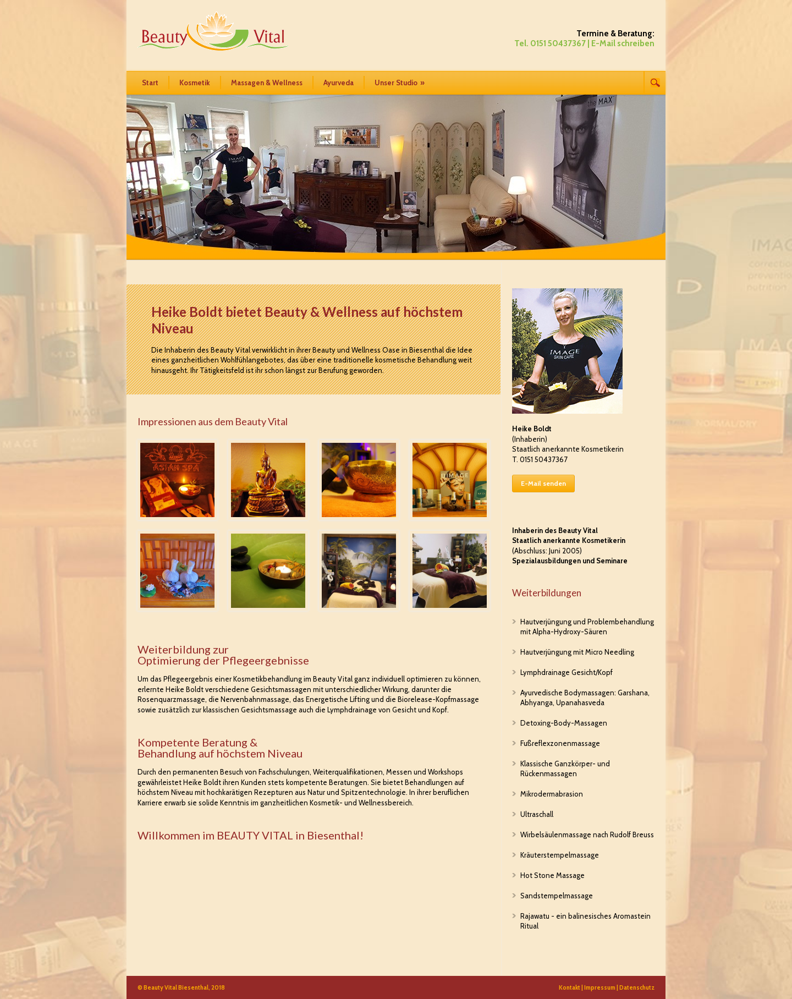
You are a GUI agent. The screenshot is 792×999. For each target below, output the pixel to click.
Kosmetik (194, 82)
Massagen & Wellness (266, 82)
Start (150, 82)
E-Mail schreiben (622, 43)
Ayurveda (338, 82)
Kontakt (569, 987)
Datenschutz (636, 987)
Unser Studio (400, 82)
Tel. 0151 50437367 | (552, 43)
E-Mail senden (543, 483)
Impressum (599, 987)
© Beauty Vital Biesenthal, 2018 (181, 987)
